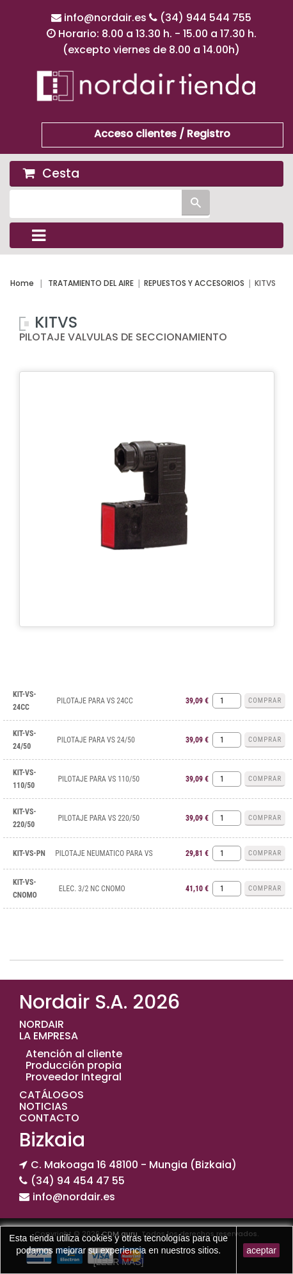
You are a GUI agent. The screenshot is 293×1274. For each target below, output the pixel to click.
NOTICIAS (43, 1106)
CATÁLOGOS (51, 1094)
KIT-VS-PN (29, 853)
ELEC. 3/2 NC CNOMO (92, 888)
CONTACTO (49, 1118)
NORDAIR (41, 1024)
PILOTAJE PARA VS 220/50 (98, 818)
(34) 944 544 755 (205, 17)
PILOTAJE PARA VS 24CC (95, 700)
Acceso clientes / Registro (162, 133)
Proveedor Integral (74, 1076)
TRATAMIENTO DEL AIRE (91, 283)
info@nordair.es (106, 17)
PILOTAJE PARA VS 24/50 (96, 739)
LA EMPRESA (48, 1035)
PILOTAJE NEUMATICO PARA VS (104, 853)
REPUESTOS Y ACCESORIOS (194, 283)
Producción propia (74, 1065)
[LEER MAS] (118, 1262)
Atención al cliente (74, 1053)
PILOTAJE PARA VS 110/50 (98, 779)
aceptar (261, 1250)
